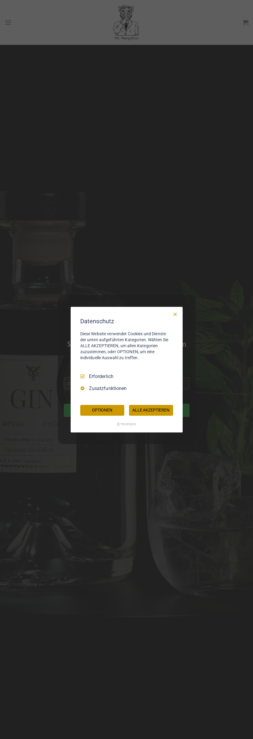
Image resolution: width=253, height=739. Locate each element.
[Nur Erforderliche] (175, 314)
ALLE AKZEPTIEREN (150, 410)
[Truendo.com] (127, 424)
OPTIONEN (102, 410)
